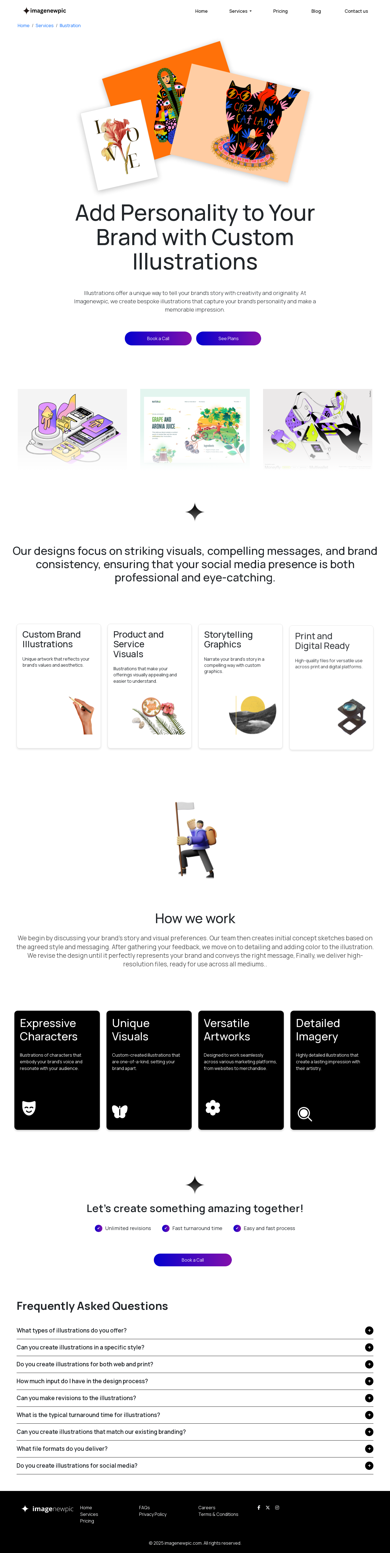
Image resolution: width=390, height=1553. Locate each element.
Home (201, 11)
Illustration (70, 25)
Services (45, 25)
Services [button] (238, 11)
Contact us (356, 11)
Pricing (280, 11)
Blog (316, 11)
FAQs (144, 1508)
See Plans (229, 338)
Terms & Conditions (218, 1514)
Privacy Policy (153, 1514)
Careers (206, 1508)
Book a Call (158, 338)
